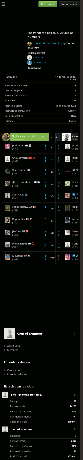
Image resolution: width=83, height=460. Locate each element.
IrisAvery (77, 231)
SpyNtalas (18, 194)
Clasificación (14, 370)
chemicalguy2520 (22, 206)
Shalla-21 (35, 57)
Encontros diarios (17, 374)
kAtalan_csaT (37, 62)
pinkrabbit (18, 145)
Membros (12, 350)
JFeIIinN (17, 231)
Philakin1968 (19, 243)
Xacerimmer (19, 170)
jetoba (76, 145)
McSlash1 (17, 256)
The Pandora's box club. (48, 43)
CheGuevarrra (20, 157)
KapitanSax (19, 219)
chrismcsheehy (24, 182)
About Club (13, 345)
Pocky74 (77, 182)
